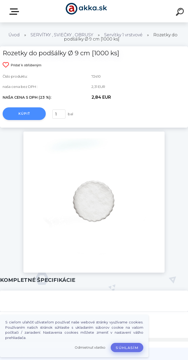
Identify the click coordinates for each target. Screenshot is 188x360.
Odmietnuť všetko (90, 347)
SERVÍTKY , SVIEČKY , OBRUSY (62, 34)
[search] (180, 13)
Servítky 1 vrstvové (123, 34)
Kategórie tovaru (15, 11)
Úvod (14, 34)
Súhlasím (127, 348)
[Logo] (86, 11)
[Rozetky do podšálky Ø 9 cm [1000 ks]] (93, 133)
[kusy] (58, 114)
